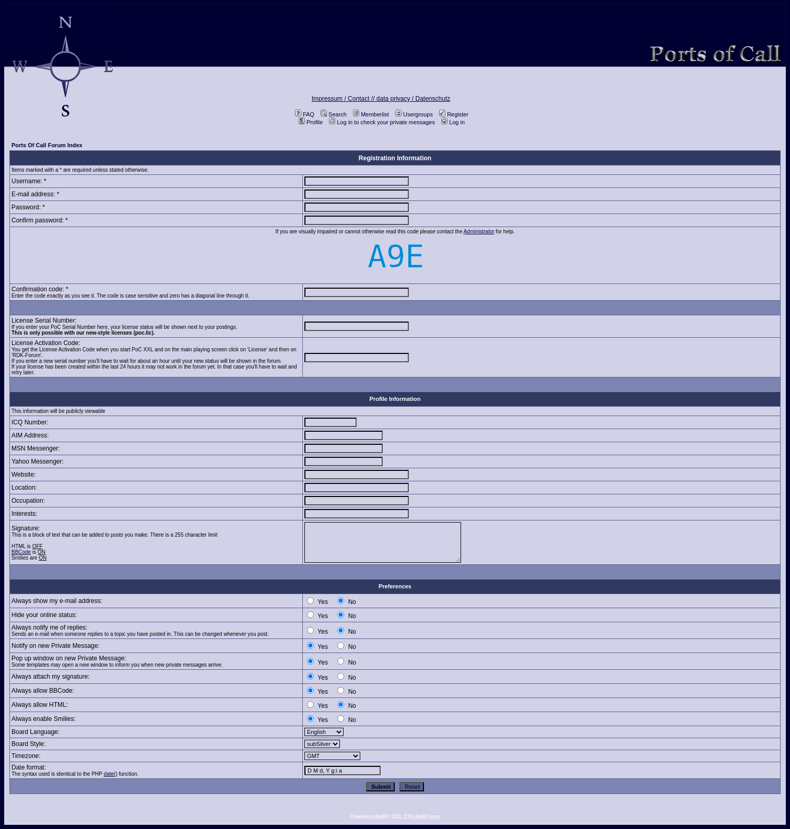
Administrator (479, 231)
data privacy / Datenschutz (413, 98)
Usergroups (414, 114)
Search (334, 114)
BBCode (21, 552)
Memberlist (371, 114)
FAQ (304, 114)
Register (453, 114)
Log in (453, 122)
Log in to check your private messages (382, 122)
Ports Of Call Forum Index (46, 145)
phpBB (380, 817)
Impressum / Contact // (344, 98)
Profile (311, 122)
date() (110, 774)
